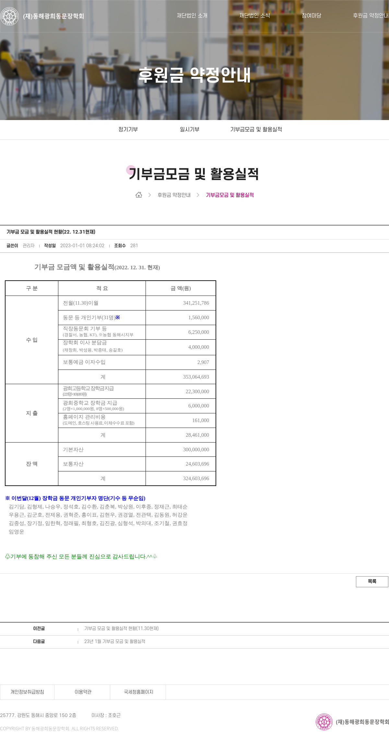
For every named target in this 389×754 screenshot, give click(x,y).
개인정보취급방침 (27, 692)
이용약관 (83, 692)
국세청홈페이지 (138, 692)
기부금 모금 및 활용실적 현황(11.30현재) (121, 628)
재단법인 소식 (254, 16)
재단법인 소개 (192, 16)
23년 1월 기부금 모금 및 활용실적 (114, 641)
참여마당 (311, 16)
